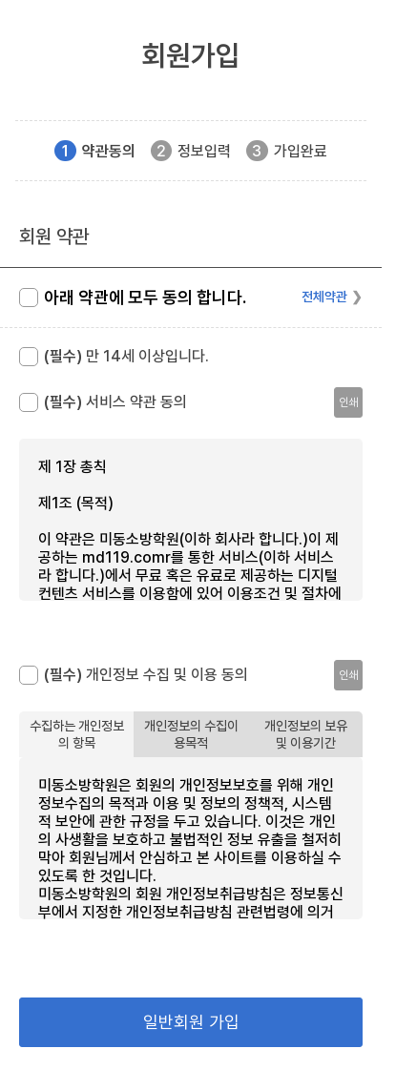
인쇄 (348, 402)
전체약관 (324, 296)
